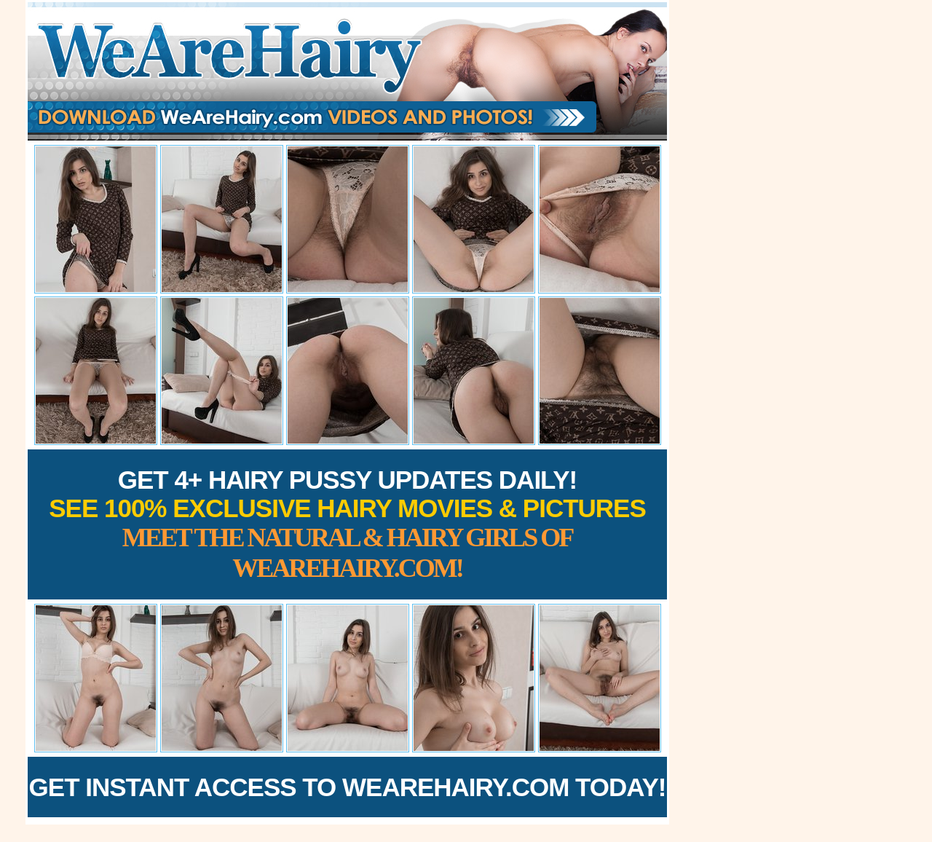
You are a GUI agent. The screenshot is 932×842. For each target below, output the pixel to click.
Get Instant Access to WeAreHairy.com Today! (347, 787)
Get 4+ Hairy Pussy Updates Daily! (347, 524)
